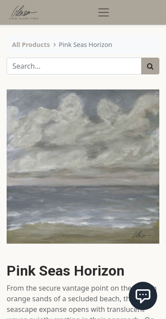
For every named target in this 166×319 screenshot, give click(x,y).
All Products (31, 44)
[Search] (150, 66)
